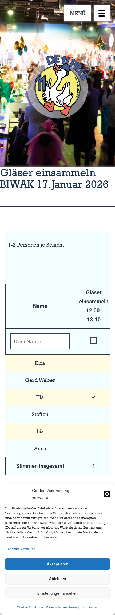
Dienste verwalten (21, 549)
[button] (107, 494)
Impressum (90, 607)
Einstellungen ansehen (57, 593)
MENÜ (78, 13)
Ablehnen (57, 578)
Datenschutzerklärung (62, 607)
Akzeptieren (57, 564)
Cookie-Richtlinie (30, 607)
